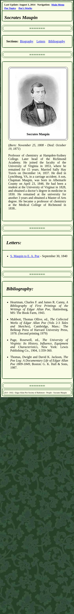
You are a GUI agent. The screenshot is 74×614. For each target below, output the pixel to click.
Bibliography (56, 41)
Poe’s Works (25, 8)
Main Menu (57, 4)
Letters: (13, 242)
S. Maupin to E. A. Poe (24, 256)
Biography (26, 41)
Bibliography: (19, 288)
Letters (41, 41)
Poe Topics (10, 8)
